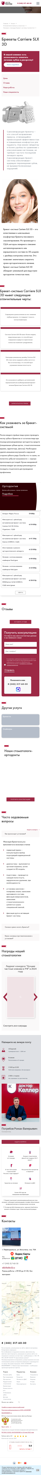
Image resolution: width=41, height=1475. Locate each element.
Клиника (33, 1372)
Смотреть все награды (15, 1025)
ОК (37, 1470)
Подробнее (7, 493)
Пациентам (21, 1372)
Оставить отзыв (20, 622)
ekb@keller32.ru (8, 1267)
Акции (18, 1381)
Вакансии (32, 1377)
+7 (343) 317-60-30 (10, 1263)
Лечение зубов (7, 1374)
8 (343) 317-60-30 (24, 3)
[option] (20, 970)
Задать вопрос (32, 830)
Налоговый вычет (21, 1384)
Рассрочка (20, 1377)
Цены (5, 78)
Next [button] (36, 997)
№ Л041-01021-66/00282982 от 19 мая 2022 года (18, 1432)
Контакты (33, 1384)
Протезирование (8, 1377)
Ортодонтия (6, 1379)
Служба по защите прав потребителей (13, 1407)
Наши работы (8, 87)
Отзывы (6, 83)
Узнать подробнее (13, 65)
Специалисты (34, 1374)
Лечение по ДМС (22, 1379)
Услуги (5, 1372)
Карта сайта (5, 1427)
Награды (32, 1379)
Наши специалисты (11, 92)
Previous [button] (5, 997)
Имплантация (7, 1386)
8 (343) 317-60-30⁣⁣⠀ (15, 1342)
